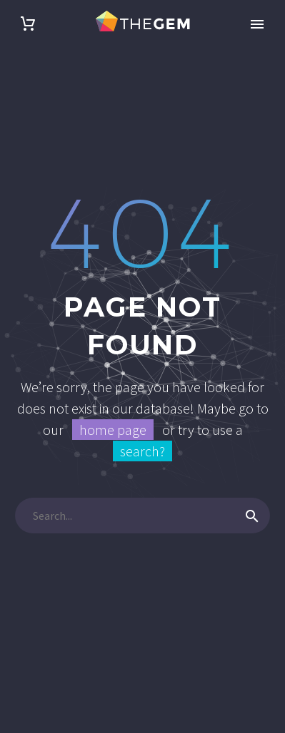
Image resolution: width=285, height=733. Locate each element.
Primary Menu (257, 24)
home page (112, 430)
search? (142, 451)
